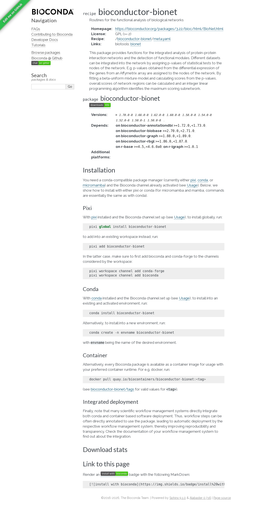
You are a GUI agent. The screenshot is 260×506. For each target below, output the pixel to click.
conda (203, 180)
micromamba (94, 185)
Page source (222, 498)
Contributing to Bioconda (52, 34)
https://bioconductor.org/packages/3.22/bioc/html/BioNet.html (169, 29)
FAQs (35, 29)
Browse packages (45, 52)
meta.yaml (162, 39)
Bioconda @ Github (46, 58)
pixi (193, 180)
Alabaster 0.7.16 (200, 498)
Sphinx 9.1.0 (177, 498)
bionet (135, 44)
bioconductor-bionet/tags (112, 389)
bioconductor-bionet (134, 39)
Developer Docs (44, 40)
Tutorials (38, 45)
